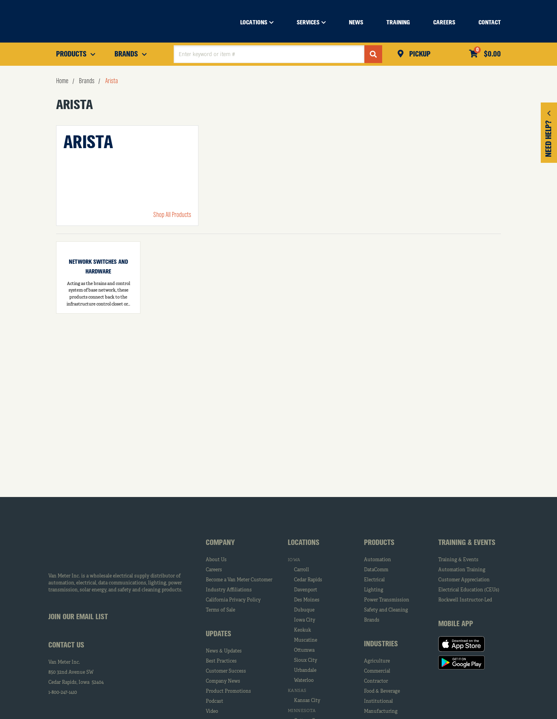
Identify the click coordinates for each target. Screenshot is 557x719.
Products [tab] (379, 543)
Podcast (214, 701)
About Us (216, 560)
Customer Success (226, 671)
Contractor (376, 681)
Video (212, 711)
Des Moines (307, 600)
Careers (214, 570)
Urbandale (305, 670)
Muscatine (305, 640)
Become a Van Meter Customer (239, 580)
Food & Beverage (382, 691)
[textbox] (269, 54)
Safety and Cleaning (386, 610)
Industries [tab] (381, 644)
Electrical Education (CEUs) (468, 590)
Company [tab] (220, 543)
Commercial (377, 671)
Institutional (378, 701)
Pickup (419, 54)
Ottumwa (304, 650)
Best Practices (221, 661)
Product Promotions (228, 691)
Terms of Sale (220, 610)
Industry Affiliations (229, 590)
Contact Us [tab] (66, 645)
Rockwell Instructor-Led (465, 600)
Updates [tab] (218, 634)
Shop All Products (172, 215)
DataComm (376, 570)
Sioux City (305, 660)
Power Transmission (386, 600)
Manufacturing (381, 711)
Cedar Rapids (308, 580)
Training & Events (458, 560)
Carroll (301, 570)
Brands (371, 620)
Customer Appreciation (464, 580)
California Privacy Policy (233, 600)
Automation (377, 560)
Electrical (374, 580)
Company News (223, 681)
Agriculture (377, 661)
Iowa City (304, 620)
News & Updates (224, 651)
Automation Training (461, 570)
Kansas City (307, 701)
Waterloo (304, 680)
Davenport (305, 590)
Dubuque (304, 610)
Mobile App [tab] (455, 624)
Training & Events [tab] (466, 543)
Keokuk (302, 630)
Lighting (373, 590)
